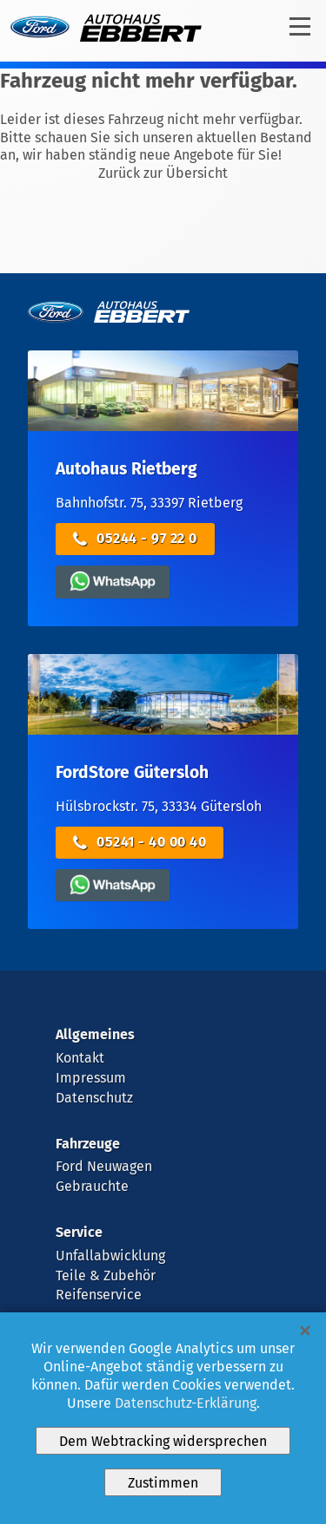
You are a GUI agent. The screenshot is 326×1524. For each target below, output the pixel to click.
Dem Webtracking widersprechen (163, 1441)
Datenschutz (94, 1097)
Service (79, 1232)
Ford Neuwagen (104, 1166)
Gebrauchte (92, 1186)
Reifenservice (99, 1294)
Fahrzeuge (88, 1143)
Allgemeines (95, 1034)
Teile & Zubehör (106, 1275)
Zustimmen (163, 1483)
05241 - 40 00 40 (139, 843)
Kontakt (80, 1058)
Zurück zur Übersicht (163, 173)
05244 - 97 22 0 (135, 539)
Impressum (91, 1077)
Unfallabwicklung (110, 1255)
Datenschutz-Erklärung (185, 1403)
